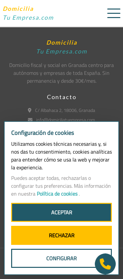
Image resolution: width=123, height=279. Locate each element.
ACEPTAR (61, 212)
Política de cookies (58, 194)
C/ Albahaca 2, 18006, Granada (61, 110)
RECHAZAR (61, 235)
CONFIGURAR (61, 258)
